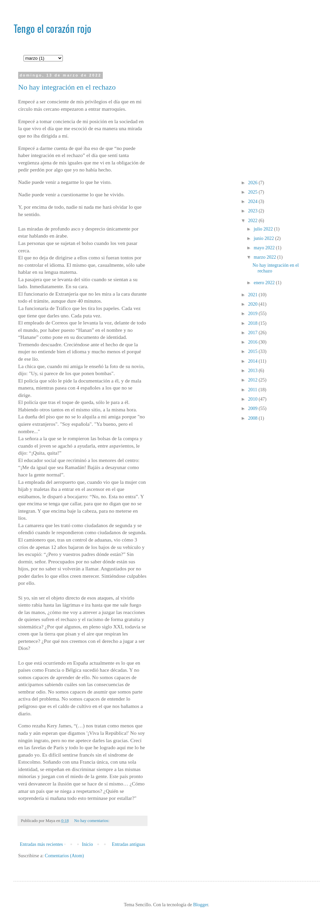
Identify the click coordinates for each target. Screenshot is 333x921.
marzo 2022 (265, 257)
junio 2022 (264, 238)
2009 (253, 408)
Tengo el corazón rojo (52, 28)
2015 (253, 351)
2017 (253, 332)
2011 (253, 389)
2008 (253, 418)
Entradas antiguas (128, 844)
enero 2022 (265, 282)
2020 (253, 304)
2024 (253, 201)
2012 (253, 379)
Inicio (87, 844)
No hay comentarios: (92, 820)
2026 (253, 182)
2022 (253, 220)
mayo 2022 (265, 247)
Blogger (200, 904)
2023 (253, 210)
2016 (253, 342)
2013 (253, 370)
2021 (253, 294)
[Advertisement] (235, 120)
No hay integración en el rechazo (67, 87)
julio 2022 (264, 229)
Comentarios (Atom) (64, 855)
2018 (253, 323)
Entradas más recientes (41, 844)
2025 (253, 192)
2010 (253, 399)
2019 (253, 313)
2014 (253, 361)
